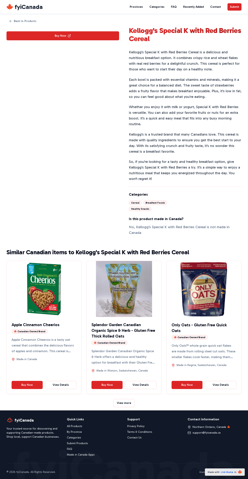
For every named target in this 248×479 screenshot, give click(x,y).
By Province (74, 432)
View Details (61, 385)
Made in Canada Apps (81, 454)
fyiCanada (29, 7)
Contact (215, 7)
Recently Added (193, 7)
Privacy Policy (136, 426)
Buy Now (63, 35)
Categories (156, 7)
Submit (234, 7)
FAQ (174, 7)
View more (124, 403)
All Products (74, 426)
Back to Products (22, 21)
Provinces (136, 7)
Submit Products (77, 443)
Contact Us (134, 437)
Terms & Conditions (139, 432)
